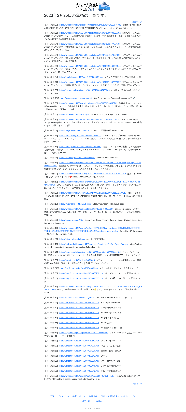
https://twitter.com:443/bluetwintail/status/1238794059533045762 (88, 103)
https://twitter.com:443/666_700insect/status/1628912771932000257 (90, 82)
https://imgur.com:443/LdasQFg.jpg (75, 204)
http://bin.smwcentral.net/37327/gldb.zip (77, 297)
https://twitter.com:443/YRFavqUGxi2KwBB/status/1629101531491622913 (92, 174)
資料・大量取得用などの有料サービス (118, 396)
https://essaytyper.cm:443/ (71, 220)
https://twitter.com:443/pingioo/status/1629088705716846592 (86, 376)
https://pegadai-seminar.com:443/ (74, 130)
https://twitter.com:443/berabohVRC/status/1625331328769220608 (89, 119)
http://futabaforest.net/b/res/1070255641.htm (79, 356)
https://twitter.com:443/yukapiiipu (74, 114)
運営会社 (86, 401)
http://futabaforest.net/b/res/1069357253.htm (79, 313)
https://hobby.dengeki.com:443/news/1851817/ (80, 135)
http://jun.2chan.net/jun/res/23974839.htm (79, 268)
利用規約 (93, 396)
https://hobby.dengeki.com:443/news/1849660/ (80, 147)
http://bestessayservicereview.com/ (76, 98)
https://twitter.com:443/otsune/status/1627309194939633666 (86, 209)
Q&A (61, 396)
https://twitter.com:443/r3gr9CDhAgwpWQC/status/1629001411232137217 (92, 193)
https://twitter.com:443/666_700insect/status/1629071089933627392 (90, 33)
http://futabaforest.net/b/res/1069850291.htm (79, 302)
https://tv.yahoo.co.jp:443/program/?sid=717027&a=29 (83, 333)
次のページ (137, 22)
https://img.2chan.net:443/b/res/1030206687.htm (81, 77)
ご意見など (99, 401)
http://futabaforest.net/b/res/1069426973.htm (79, 318)
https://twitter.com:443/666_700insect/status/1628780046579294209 (90, 55)
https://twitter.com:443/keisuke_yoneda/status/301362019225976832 (90, 25)
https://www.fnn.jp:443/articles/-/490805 (77, 260)
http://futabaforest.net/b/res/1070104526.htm (79, 351)
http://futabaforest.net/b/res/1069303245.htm (79, 307)
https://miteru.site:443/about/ (72, 239)
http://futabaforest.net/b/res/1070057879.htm (79, 346)
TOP (52, 396)
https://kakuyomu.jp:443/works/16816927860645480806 (84, 90)
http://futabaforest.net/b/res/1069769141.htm (79, 341)
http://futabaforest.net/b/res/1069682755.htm (79, 328)
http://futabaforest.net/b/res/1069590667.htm (79, 323)
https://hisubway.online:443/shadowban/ (77, 158)
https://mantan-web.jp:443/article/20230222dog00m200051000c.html (90, 252)
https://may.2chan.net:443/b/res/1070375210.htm (81, 273)
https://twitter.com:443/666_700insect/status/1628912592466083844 (90, 66)
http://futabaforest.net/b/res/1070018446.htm (79, 366)
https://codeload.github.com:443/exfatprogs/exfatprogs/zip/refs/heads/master (93, 244)
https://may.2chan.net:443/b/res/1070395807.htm (81, 278)
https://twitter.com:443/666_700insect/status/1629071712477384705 (90, 44)
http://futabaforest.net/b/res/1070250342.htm (79, 371)
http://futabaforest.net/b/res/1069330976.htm (79, 361)
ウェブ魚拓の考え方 (76, 396)
